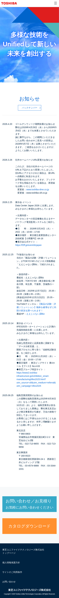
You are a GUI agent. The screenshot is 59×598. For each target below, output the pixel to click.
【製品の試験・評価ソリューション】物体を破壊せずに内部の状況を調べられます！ (36, 307)
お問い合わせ (9, 581)
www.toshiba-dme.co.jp (37, 189)
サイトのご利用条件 (12, 572)
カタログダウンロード (29, 526)
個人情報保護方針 (11, 562)
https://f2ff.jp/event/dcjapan (28, 245)
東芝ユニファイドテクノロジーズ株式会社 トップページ (23, 551)
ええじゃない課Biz (35, 314)
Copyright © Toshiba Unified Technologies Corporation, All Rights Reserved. (29, 594)
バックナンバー (29, 107)
